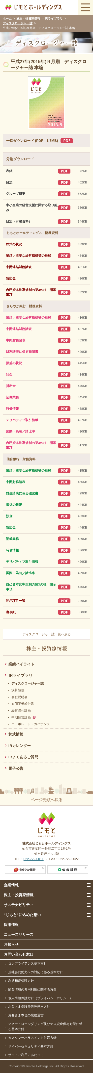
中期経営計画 (21, 717)
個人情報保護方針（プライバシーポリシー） (40, 998)
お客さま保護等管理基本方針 (29, 1006)
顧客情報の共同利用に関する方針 (32, 989)
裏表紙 (11, 612)
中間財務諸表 (15, 340)
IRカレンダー (19, 745)
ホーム (7, 18)
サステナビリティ (18, 905)
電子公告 (15, 768)
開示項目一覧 (15, 601)
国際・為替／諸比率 (20, 431)
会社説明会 (19, 697)
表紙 (9, 171)
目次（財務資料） (19, 221)
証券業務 (12, 397)
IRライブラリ (54, 18)
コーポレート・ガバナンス (30, 724)
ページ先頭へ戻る (46, 800)
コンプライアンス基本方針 (27, 963)
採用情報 (11, 924)
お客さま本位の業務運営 (26, 1015)
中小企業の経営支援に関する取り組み (32, 208)
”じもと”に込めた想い (22, 915)
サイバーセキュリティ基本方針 (30, 1046)
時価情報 (12, 408)
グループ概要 (15, 194)
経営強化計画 (21, 710)
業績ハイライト (21, 664)
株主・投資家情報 (28, 18)
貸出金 (11, 278)
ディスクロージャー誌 (17, 23)
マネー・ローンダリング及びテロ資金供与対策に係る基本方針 (45, 1026)
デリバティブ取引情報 (22, 420)
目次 (9, 182)
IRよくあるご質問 (23, 757)
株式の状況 (14, 244)
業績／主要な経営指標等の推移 (28, 255)
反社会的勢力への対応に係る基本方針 (35, 972)
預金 (9, 374)
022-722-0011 (34, 859)
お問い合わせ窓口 (18, 954)
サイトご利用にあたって (26, 1055)
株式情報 (15, 734)
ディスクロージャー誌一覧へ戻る (46, 634)
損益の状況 (14, 363)
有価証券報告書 (22, 704)
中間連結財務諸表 (19, 267)
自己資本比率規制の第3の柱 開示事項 (31, 292)
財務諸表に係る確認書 (22, 352)
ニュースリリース (18, 934)
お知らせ (11, 944)
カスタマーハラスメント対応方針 (32, 1038)
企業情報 (11, 885)
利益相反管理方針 (21, 981)
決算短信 (17, 690)
